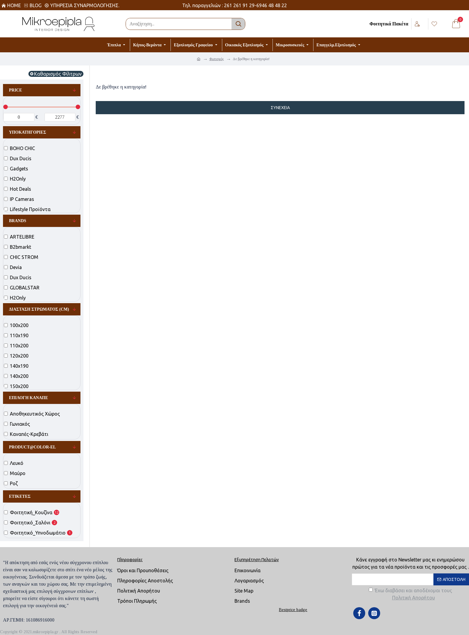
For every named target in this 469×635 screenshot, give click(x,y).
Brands (17, 221)
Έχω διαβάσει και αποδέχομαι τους (410, 594)
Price (15, 90)
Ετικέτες (20, 496)
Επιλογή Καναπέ (28, 398)
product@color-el (32, 447)
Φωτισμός (216, 59)
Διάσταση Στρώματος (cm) (39, 309)
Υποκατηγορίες (27, 132)
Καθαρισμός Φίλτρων (58, 74)
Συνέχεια (280, 107)
